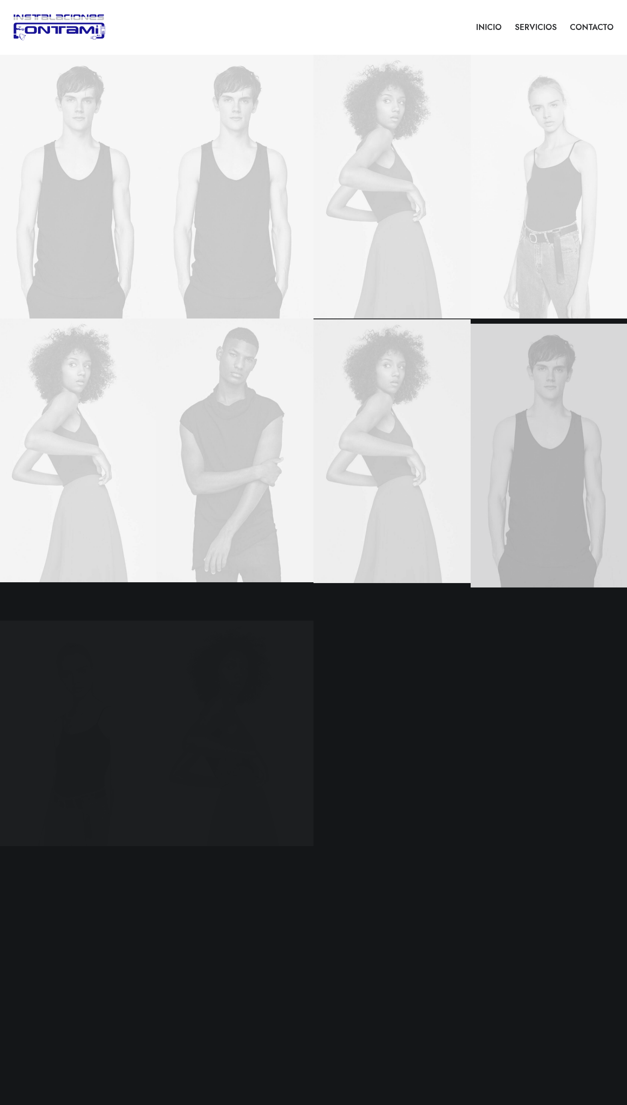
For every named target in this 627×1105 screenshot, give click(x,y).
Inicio (488, 27)
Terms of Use (338, 978)
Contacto (591, 27)
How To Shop (222, 957)
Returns (213, 999)
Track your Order (226, 978)
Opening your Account (233, 946)
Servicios (536, 27)
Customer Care (340, 946)
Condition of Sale (343, 988)
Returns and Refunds (346, 957)
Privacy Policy (338, 967)
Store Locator (221, 988)
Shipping (215, 967)
